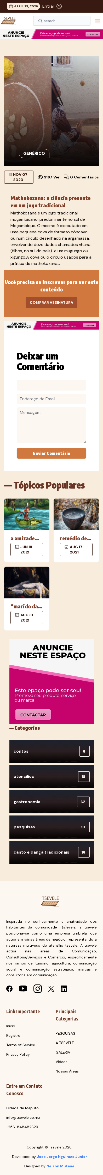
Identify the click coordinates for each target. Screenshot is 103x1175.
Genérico (34, 153)
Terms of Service (20, 1045)
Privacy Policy (18, 1054)
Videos (61, 1061)
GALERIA (63, 1052)
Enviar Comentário (51, 453)
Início (10, 1026)
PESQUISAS (65, 1033)
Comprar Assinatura (51, 302)
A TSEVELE (65, 1042)
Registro (13, 1035)
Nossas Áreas (67, 1071)
